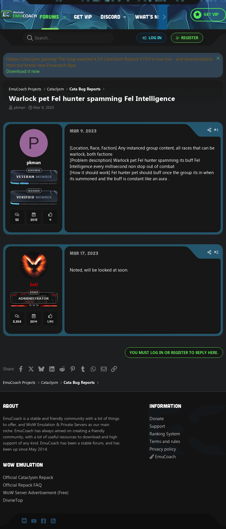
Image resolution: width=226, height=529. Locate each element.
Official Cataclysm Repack (28, 477)
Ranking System (164, 434)
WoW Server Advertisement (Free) (36, 493)
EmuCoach (162, 457)
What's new (150, 16)
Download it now (23, 71)
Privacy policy (162, 449)
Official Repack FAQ (22, 485)
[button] (64, 16)
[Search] (68, 37)
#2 (216, 252)
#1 (216, 130)
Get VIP (83, 16)
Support (157, 426)
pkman (19, 107)
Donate (156, 418)
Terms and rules (164, 441)
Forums (49, 16)
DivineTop (13, 500)
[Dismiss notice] (217, 59)
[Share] (209, 130)
